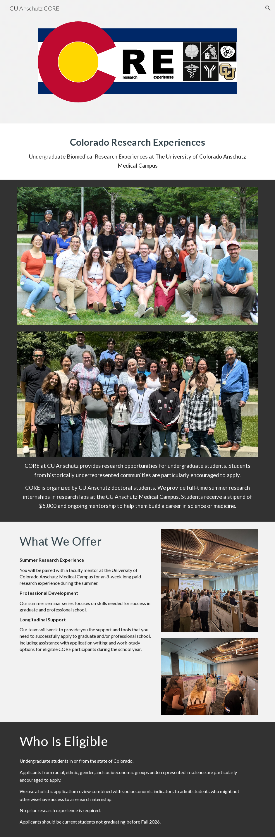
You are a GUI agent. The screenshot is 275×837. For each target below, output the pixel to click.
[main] (137, 151)
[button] (268, 8)
